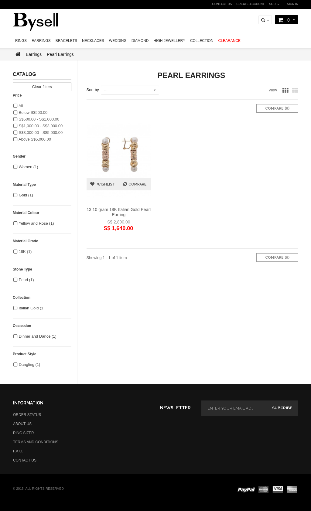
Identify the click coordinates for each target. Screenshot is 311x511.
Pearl (26, 280)
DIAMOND (140, 41)
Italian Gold (32, 308)
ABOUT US (22, 424)
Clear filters (42, 86)
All (18, 106)
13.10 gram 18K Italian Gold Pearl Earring (119, 212)
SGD (272, 4)
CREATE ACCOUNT (250, 4)
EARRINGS (41, 41)
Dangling (29, 364)
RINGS (21, 41)
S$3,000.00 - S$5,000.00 (38, 132)
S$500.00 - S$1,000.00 (36, 119)
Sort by (93, 89)
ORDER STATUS (27, 415)
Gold (26, 195)
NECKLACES (93, 41)
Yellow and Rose (36, 223)
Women (28, 167)
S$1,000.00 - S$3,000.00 (38, 126)
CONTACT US (222, 4)
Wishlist (105, 184)
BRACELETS (66, 41)
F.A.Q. (18, 451)
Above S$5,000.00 (32, 139)
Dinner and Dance (37, 336)
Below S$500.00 (30, 112)
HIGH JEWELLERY (169, 41)
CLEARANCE (229, 41)
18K (25, 251)
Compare (137, 184)
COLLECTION (202, 41)
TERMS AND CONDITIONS (35, 442)
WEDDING (118, 41)
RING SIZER (23, 433)
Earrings (34, 54)
